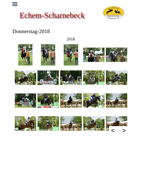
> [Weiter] (124, 130)
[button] (25, 54)
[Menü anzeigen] (15, 4)
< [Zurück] (113, 130)
